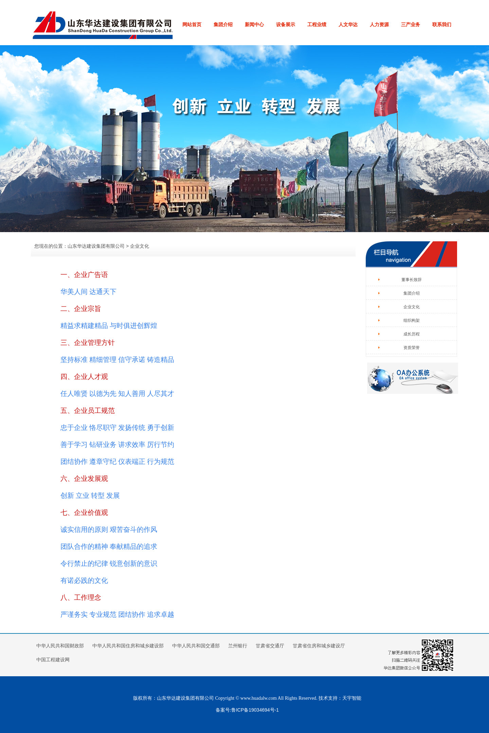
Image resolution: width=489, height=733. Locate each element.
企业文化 (411, 306)
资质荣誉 (411, 347)
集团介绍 (223, 24)
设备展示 (285, 24)
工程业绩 (316, 24)
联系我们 (441, 24)
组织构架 (411, 320)
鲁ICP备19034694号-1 (255, 710)
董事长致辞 (411, 279)
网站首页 (191, 24)
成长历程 (411, 334)
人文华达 (348, 24)
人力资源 (379, 24)
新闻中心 (254, 24)
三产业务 (410, 24)
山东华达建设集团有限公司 (96, 246)
